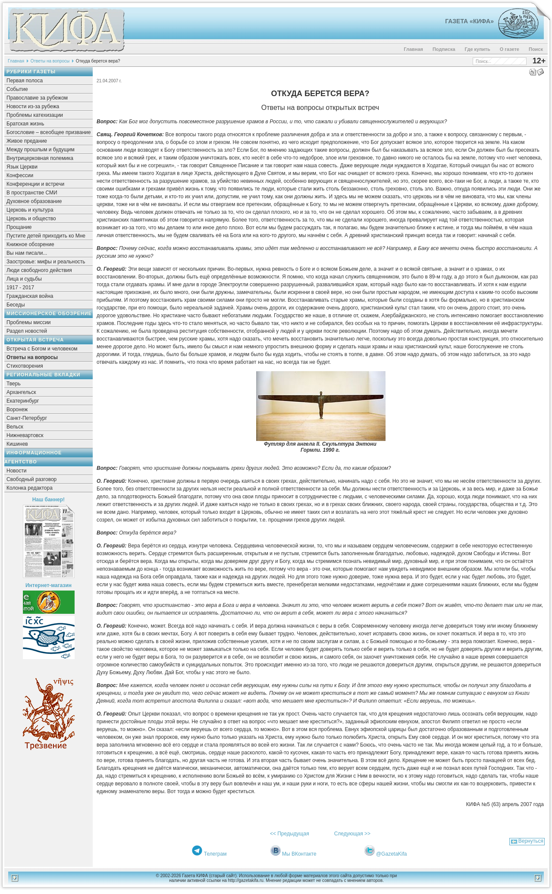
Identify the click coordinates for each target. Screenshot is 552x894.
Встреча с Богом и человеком (42, 349)
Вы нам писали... (26, 253)
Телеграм (215, 854)
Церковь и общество (31, 219)
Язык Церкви (22, 167)
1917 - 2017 (20, 287)
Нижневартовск (25, 435)
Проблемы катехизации (34, 115)
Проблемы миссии (28, 322)
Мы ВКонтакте (299, 854)
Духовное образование (34, 201)
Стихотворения (24, 366)
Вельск (14, 427)
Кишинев (17, 444)
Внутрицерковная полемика (39, 158)
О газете (509, 49)
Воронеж (17, 409)
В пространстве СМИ (31, 193)
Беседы (15, 305)
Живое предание (26, 141)
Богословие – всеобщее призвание (48, 132)
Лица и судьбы (24, 279)
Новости (16, 471)
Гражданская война (29, 296)
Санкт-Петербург (26, 418)
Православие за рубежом (37, 98)
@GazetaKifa (391, 854)
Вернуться (530, 841)
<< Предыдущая (289, 834)
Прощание (19, 227)
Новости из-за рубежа (32, 106)
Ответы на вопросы (50, 61)
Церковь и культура (29, 210)
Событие (17, 89)
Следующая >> (352, 834)
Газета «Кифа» (469, 21)
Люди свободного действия (39, 270)
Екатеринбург (22, 401)
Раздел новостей (26, 331)
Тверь (13, 384)
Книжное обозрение (30, 244)
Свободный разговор (31, 479)
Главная (413, 49)
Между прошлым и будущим (40, 150)
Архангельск (21, 392)
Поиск (536, 49)
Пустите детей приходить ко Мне (45, 236)
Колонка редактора (29, 488)
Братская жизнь (25, 124)
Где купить (477, 49)
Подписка (444, 49)
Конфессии (19, 175)
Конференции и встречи (35, 184)
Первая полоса (24, 81)
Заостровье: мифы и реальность (45, 262)
